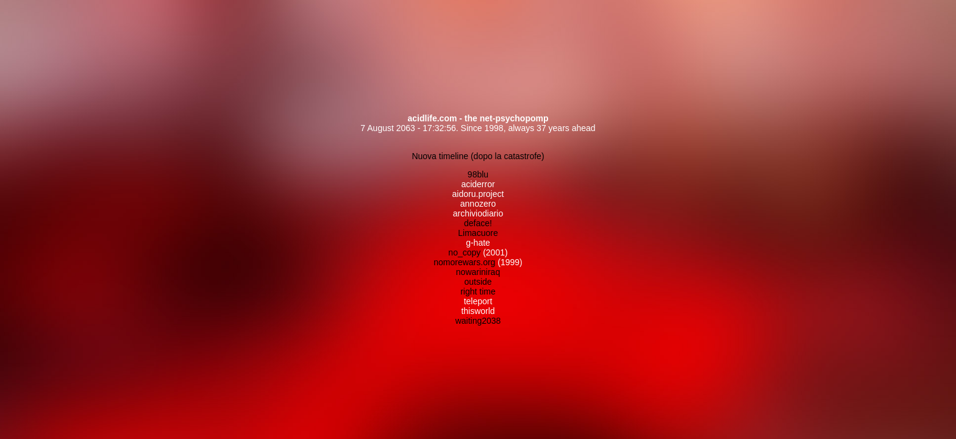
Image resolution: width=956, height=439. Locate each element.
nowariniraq (478, 272)
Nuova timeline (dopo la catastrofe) (478, 156)
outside (477, 282)
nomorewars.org (464, 262)
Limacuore (478, 233)
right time (478, 291)
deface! (478, 223)
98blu (478, 174)
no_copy (464, 252)
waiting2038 (478, 321)
